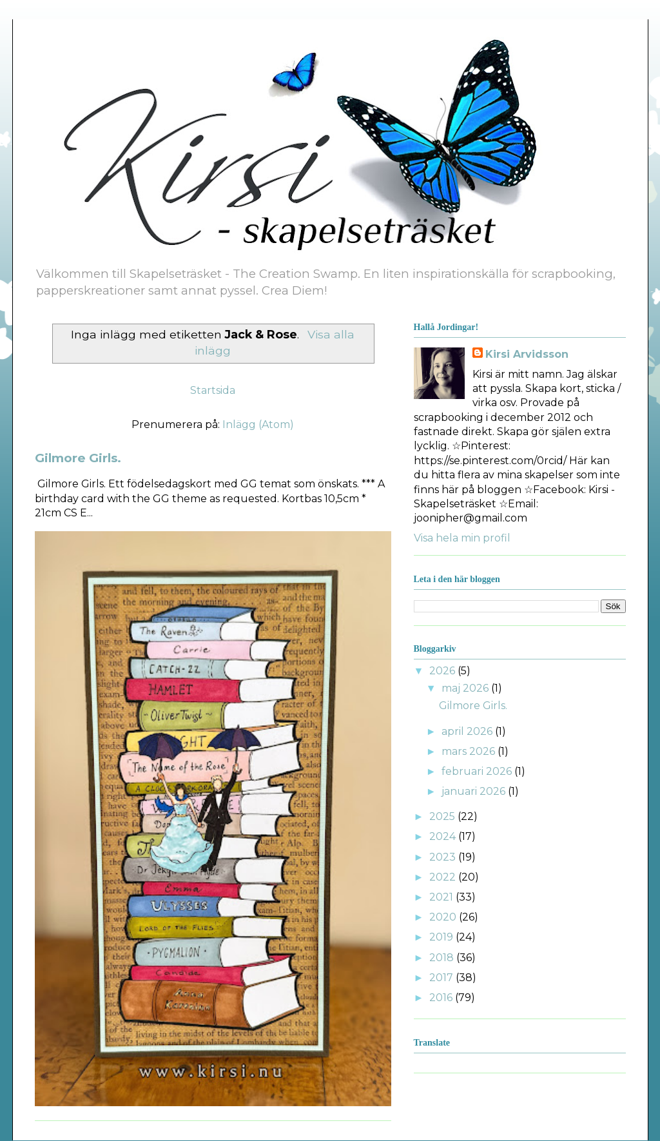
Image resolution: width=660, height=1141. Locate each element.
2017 (442, 977)
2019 (442, 937)
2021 (442, 897)
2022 (443, 877)
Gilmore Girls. (78, 458)
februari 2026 (478, 771)
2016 (442, 997)
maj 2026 (466, 688)
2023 (443, 857)
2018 (442, 957)
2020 (444, 917)
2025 (443, 816)
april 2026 (468, 731)
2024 (443, 836)
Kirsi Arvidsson (526, 354)
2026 (443, 671)
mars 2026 (470, 751)
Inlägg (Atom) (258, 424)
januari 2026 (475, 791)
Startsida (212, 390)
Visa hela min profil (462, 538)
